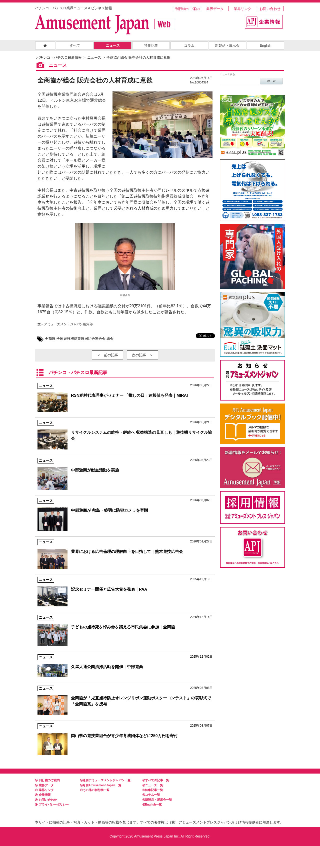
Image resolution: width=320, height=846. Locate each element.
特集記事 (151, 45)
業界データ (215, 9)
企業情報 (43, 795)
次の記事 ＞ (142, 355)
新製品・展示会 (227, 45)
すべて (75, 45)
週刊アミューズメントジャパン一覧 (105, 780)
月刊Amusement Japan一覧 (100, 785)
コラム (189, 45)
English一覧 (152, 804)
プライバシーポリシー (52, 804)
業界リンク (242, 9)
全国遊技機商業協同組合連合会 (81, 339)
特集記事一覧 (152, 790)
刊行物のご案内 (187, 9)
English (265, 45)
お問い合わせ (270, 9)
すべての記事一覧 (155, 780)
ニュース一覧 (152, 785)
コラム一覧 (151, 795)
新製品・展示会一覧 (157, 800)
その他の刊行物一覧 (95, 790)
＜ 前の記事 (107, 355)
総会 (110, 339)
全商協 (50, 339)
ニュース (113, 45)
